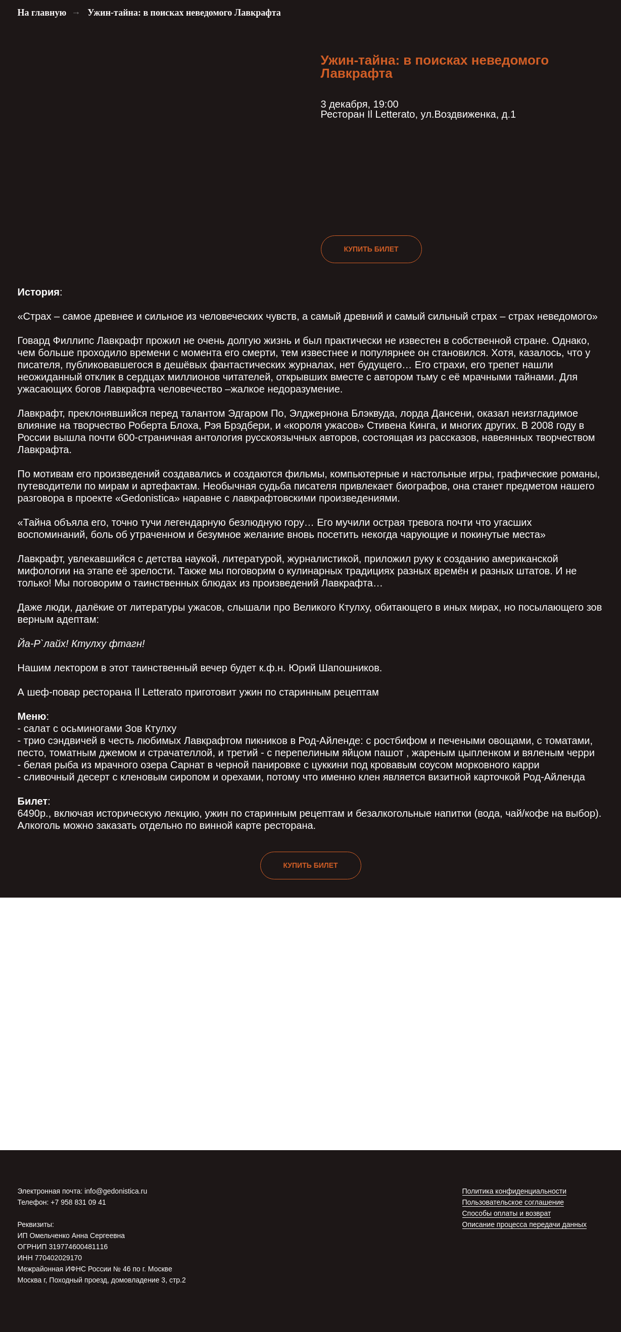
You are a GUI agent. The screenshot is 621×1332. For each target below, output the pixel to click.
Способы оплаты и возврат (506, 1213)
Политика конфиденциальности (514, 1191)
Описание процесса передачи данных (524, 1224)
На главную (42, 13)
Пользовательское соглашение (513, 1202)
